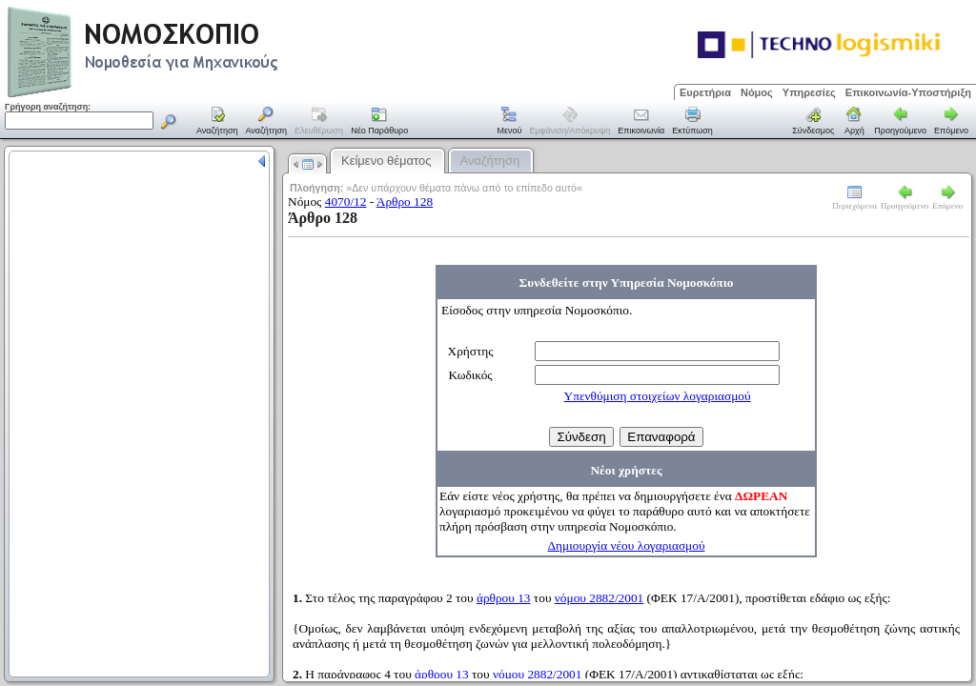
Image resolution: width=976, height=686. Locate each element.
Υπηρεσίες (809, 92)
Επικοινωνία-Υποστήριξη (908, 92)
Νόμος (757, 92)
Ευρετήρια (705, 92)
